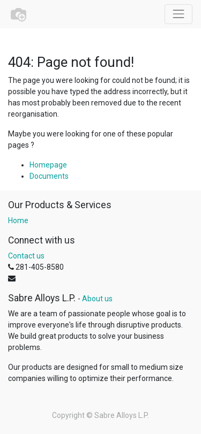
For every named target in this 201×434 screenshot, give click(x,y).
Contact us (26, 256)
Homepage (48, 165)
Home (18, 220)
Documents (49, 176)
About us (97, 298)
